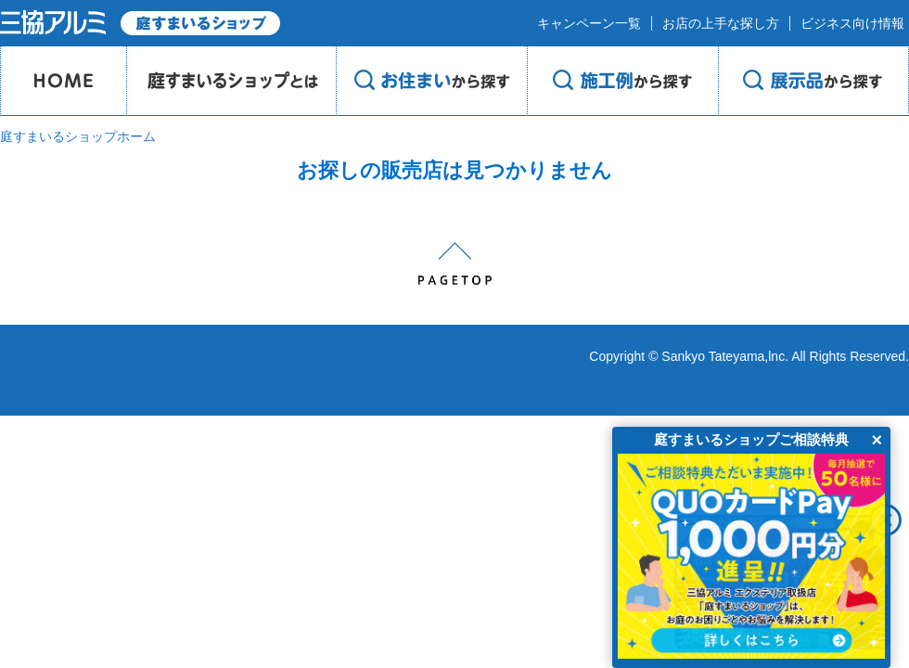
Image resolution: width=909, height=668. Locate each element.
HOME (63, 80)
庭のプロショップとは (231, 80)
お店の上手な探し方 (720, 23)
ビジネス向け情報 (852, 23)
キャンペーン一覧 (589, 23)
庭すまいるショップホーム (78, 136)
